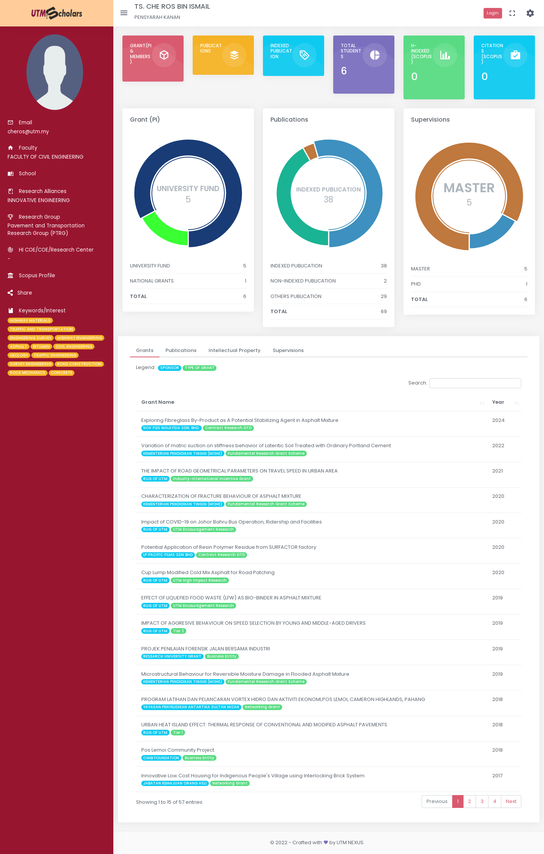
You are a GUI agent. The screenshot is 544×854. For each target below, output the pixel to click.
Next (511, 801)
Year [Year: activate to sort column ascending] (498, 402)
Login (493, 13)
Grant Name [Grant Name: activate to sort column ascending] (157, 402)
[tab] (144, 350)
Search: (464, 383)
